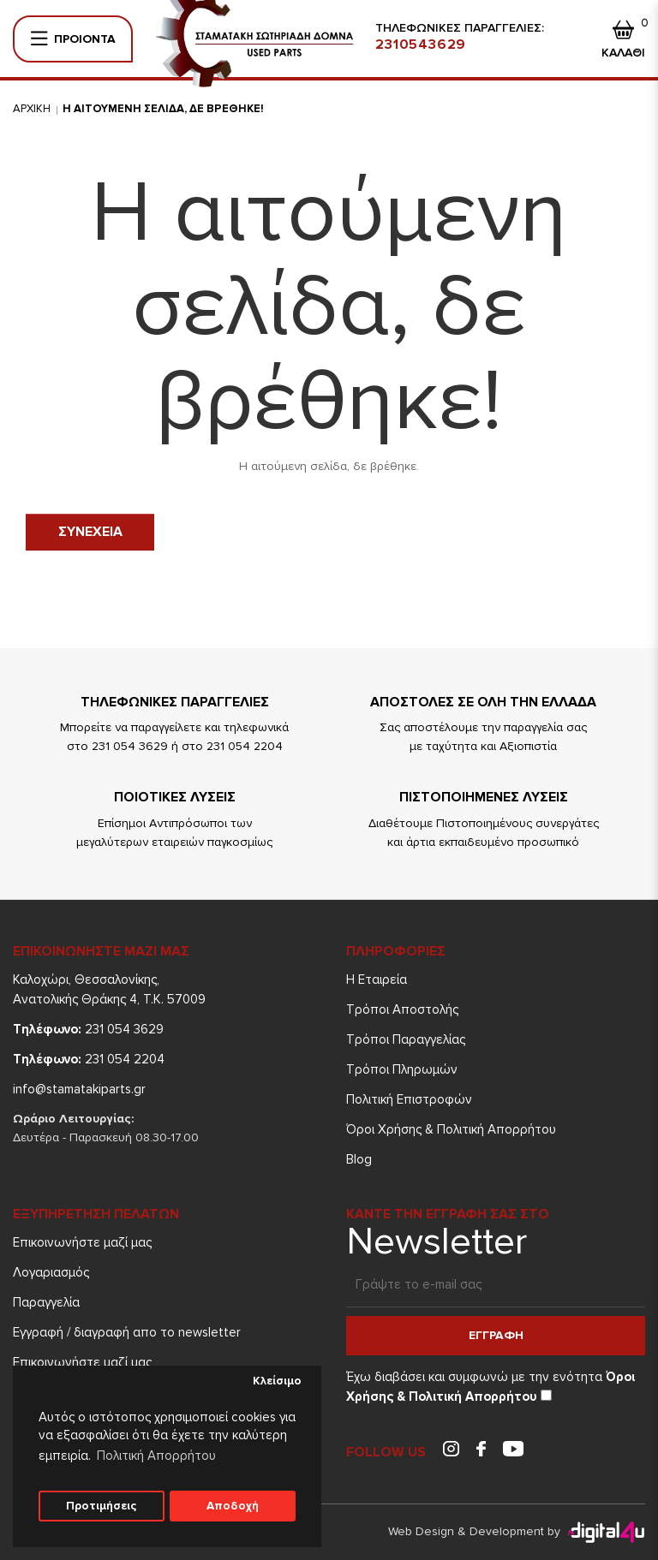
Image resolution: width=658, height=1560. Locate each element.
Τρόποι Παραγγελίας (405, 1039)
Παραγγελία (46, 1302)
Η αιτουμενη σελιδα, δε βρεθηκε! (163, 109)
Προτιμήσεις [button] (101, 1506)
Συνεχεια (90, 531)
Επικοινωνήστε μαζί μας (82, 1242)
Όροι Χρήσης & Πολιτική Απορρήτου (451, 1129)
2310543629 (420, 44)
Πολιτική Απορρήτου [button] (156, 1455)
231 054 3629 (88, 1029)
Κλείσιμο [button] (277, 1381)
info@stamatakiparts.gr (79, 1089)
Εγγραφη (496, 1335)
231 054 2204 (88, 1059)
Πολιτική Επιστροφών (409, 1099)
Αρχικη (32, 109)
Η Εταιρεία (376, 979)
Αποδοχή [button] (232, 1506)
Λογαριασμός (51, 1272)
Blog (359, 1159)
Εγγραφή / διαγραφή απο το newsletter (127, 1332)
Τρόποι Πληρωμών (402, 1069)
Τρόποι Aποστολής (402, 1009)
